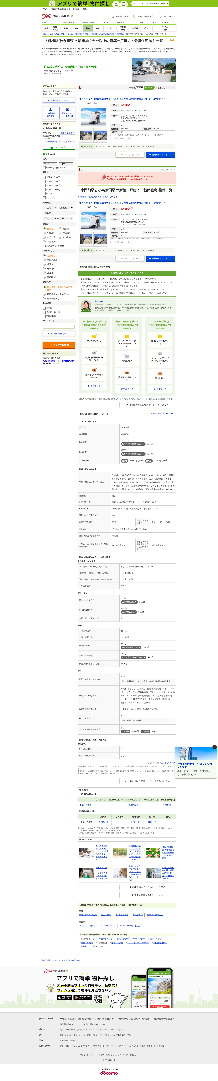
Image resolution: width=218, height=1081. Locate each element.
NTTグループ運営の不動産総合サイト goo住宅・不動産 (64, 9)
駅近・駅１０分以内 (88, 915)
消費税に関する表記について (94, 1024)
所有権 (49, 308)
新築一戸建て (123, 939)
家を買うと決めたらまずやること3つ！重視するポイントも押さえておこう (102, 852)
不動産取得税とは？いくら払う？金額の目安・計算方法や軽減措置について (135, 852)
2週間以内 (51, 277)
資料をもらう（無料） (160, 154)
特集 (61, 1046)
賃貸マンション (102, 1030)
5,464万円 (135, 822)
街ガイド (121, 1046)
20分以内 (51, 241)
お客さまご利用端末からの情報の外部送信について (97, 1019)
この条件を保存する (50, 112)
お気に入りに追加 (130, 154)
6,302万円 (133, 805)
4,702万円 (103, 822)
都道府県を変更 (67, 133)
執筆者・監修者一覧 (147, 1046)
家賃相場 (85, 946)
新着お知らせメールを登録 (67, 112)
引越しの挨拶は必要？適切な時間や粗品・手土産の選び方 (168, 873)
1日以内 (50, 264)
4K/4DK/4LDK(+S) (107, 926)
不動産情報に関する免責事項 (69, 960)
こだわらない (53, 255)
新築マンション (66, 1035)
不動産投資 (120, 1035)
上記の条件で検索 (59, 345)
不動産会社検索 (160, 943)
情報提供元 (146, 1019)
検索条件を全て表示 (59, 100)
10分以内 (51, 237)
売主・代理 (106, 915)
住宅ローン (131, 1035)
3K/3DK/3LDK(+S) (87, 926)
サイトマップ (123, 1055)
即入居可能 (138, 915)
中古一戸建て (139, 939)
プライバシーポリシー (88, 1055)
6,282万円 (152, 822)
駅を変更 (67, 141)
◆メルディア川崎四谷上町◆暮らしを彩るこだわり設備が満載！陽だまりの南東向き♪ (122, 99)
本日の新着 (52, 260)
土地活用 (73, 1041)
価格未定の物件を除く (56, 167)
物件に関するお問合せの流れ (129, 1019)
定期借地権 (51, 316)
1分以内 (66, 229)
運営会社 (133, 1055)
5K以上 (49, 193)
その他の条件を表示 (58, 333)
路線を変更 (52, 141)
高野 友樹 (99, 301)
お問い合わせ (111, 1055)
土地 (151, 939)
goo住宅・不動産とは (68, 1019)
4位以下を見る (94, 386)
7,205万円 (167, 805)
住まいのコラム (132, 1046)
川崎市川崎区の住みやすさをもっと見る (149, 405)
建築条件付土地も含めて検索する (59, 288)
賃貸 (160, 939)
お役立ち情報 (44, 1046)
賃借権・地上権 (53, 312)
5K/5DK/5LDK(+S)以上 (130, 926)
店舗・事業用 (87, 943)
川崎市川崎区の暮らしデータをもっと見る (148, 781)
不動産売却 (64, 1041)
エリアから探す (59, 147)
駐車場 (112, 1030)
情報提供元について (49, 960)
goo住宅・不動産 (46, 1018)
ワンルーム (51, 198)
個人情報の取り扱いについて (71, 1024)
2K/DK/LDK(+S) (53, 181)
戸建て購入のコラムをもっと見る (148, 887)
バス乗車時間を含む (55, 246)
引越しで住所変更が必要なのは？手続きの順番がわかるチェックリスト (135, 873)
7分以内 (66, 233)
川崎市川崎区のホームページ (163, 414)
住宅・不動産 (117, 943)
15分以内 (67, 237)
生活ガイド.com (170, 763)
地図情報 (160, 1046)
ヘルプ (101, 1055)
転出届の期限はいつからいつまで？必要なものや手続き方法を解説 (101, 873)
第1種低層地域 (122, 915)
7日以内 (50, 273)
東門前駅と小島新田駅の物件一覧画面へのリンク (97, 197)
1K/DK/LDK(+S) (53, 177)
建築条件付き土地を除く (58, 294)
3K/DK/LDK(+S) (53, 185)
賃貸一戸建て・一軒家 (85, 1030)
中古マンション (106, 939)
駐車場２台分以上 (155, 915)
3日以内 (50, 268)
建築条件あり (53, 298)
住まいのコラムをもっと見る (148, 895)
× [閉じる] (214, 747)
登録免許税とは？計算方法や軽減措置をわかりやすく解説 (168, 852)
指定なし (51, 229)
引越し (67, 1046)
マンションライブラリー (138, 943)
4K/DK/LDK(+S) (53, 189)
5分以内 (50, 233)
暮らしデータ (99, 946)
